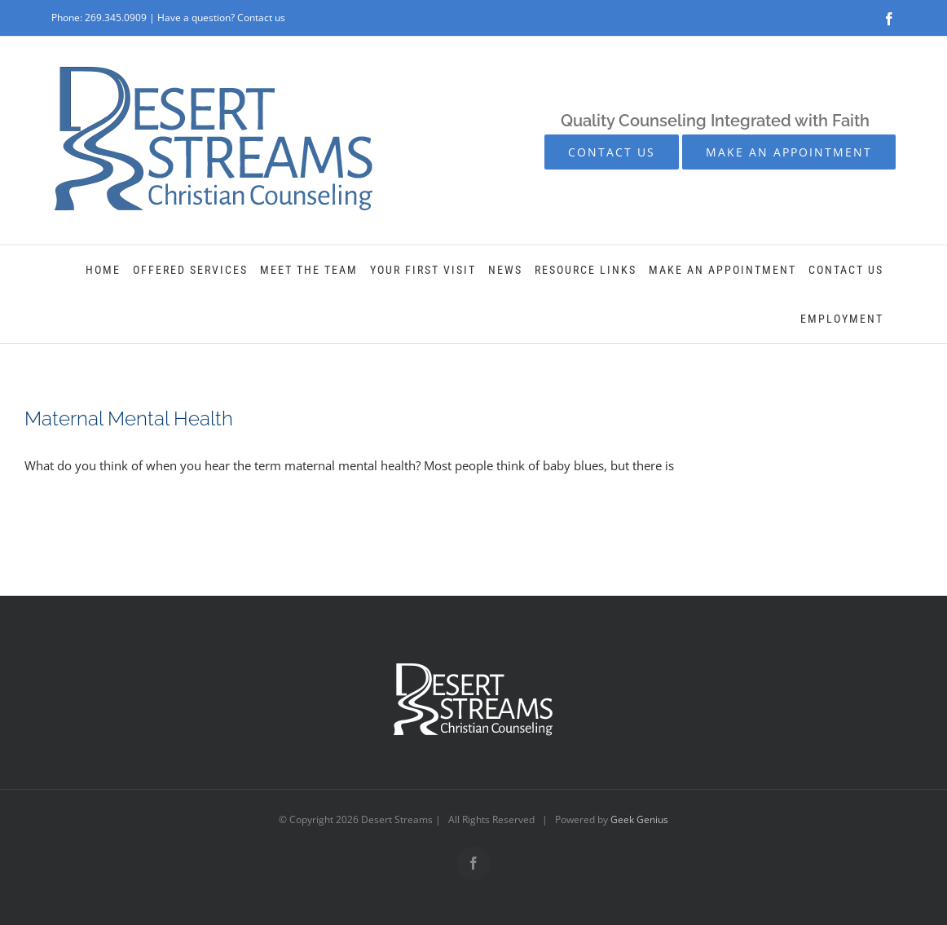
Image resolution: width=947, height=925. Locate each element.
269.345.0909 (116, 17)
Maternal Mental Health (128, 418)
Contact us (261, 17)
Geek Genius (639, 819)
